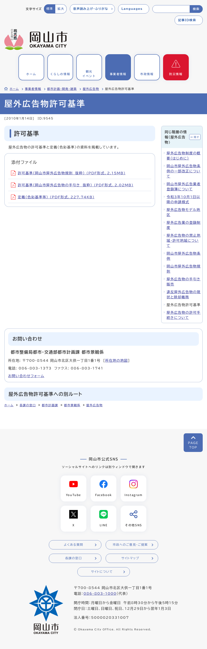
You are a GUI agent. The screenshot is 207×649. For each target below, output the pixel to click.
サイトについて (102, 571)
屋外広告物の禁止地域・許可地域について (184, 240)
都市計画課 (50, 405)
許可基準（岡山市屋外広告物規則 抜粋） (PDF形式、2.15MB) (68, 173)
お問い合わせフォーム (26, 376)
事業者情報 (33, 88)
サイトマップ (130, 558)
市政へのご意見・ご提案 (130, 544)
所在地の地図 (116, 360)
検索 (196, 8)
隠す (196, 137)
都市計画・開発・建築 (62, 88)
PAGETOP (193, 445)
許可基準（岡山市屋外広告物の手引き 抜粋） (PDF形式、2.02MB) (72, 185)
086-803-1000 (99, 593)
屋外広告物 (91, 88)
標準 (49, 8)
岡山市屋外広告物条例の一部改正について (184, 171)
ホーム (14, 88)
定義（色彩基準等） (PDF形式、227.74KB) (52, 197)
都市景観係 (72, 405)
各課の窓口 (28, 405)
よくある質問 (73, 544)
